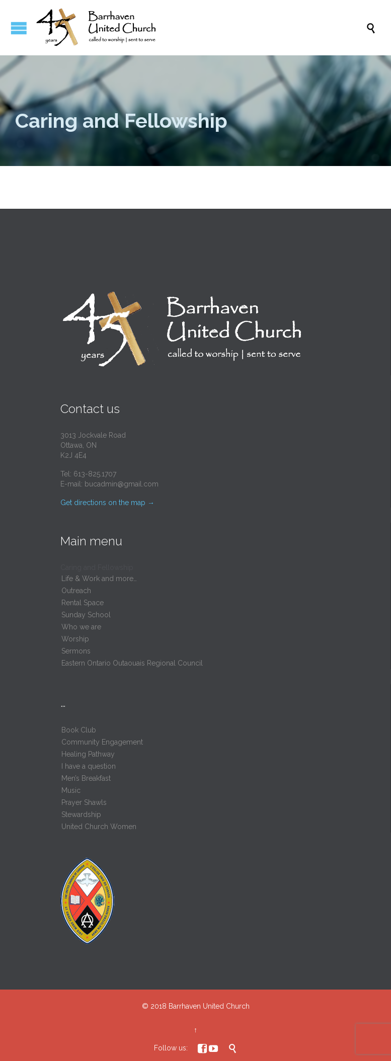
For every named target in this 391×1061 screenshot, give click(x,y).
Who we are (81, 627)
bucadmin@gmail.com (122, 484)
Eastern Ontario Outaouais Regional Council (132, 663)
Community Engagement (102, 742)
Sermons (76, 651)
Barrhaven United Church (209, 1006)
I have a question (88, 766)
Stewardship (81, 814)
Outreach (76, 591)
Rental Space (82, 603)
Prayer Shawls (84, 802)
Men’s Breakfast (86, 778)
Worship (75, 639)
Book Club (78, 730)
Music (71, 790)
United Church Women (98, 827)
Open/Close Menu (19, 28)
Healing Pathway (88, 754)
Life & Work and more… (99, 579)
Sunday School (86, 615)
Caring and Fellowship (96, 567)
